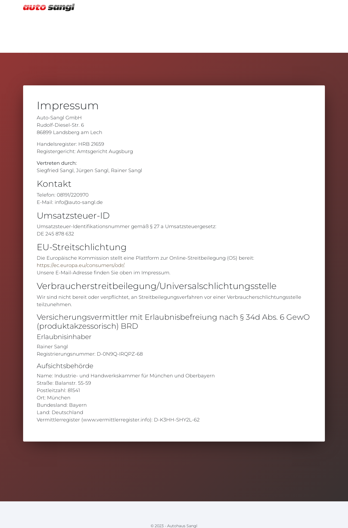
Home (314, 7)
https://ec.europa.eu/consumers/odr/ (80, 265)
